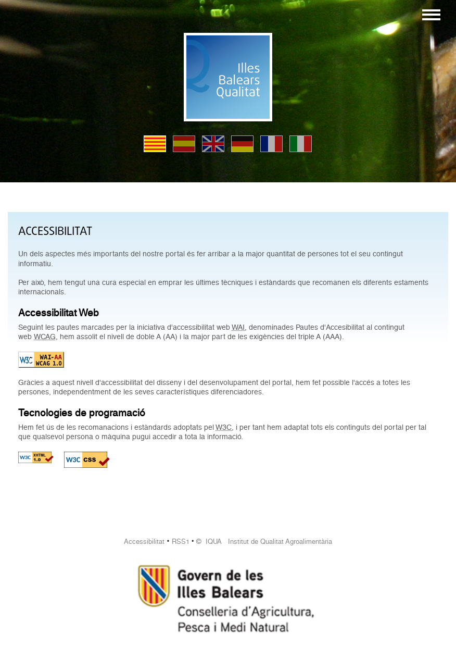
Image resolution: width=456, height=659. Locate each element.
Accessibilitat (144, 541)
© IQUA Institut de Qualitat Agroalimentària (264, 541)
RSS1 (180, 541)
